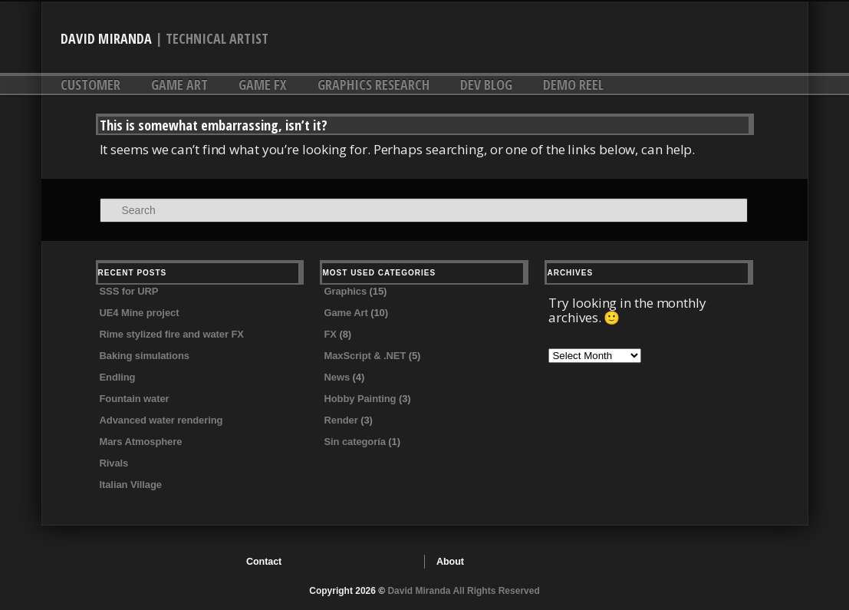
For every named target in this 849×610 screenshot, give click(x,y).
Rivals (114, 463)
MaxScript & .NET (365, 355)
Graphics (345, 291)
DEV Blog (486, 84)
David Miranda (106, 38)
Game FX (263, 84)
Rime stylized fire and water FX (172, 334)
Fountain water (134, 398)
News (337, 377)
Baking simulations (144, 355)
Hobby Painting (360, 398)
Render (340, 420)
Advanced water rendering (161, 420)
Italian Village (131, 484)
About (450, 561)
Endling (118, 377)
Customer (90, 84)
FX (330, 334)
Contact (263, 561)
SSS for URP (129, 291)
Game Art (179, 84)
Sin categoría (354, 441)
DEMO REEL (573, 84)
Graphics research (373, 84)
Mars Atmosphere (141, 441)
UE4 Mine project (139, 312)
